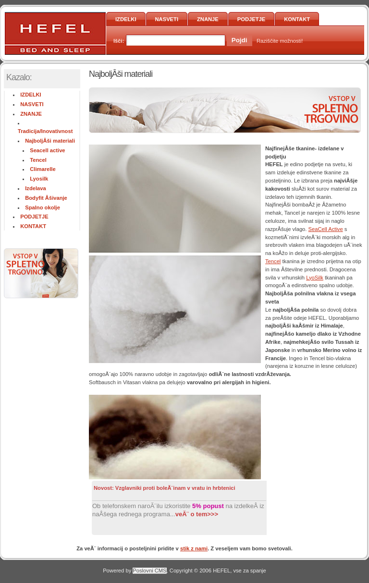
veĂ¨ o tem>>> (196, 514)
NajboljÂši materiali (50, 141)
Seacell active (47, 150)
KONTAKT (297, 19)
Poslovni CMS (149, 570)
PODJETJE (251, 19)
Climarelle (42, 169)
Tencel (38, 160)
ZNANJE (208, 19)
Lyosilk (39, 179)
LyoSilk (314, 277)
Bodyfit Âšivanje (46, 198)
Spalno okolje (42, 207)
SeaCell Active (325, 229)
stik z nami (194, 548)
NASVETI (167, 19)
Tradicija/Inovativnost (45, 131)
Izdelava (35, 188)
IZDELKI (125, 19)
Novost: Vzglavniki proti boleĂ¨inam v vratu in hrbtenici (164, 488)
